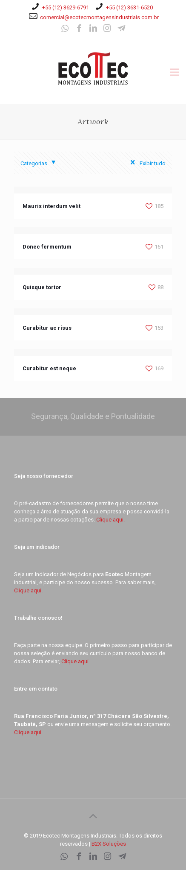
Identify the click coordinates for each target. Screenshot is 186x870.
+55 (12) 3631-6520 (129, 7)
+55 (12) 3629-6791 (65, 7)
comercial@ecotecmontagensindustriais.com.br (99, 17)
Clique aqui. (110, 519)
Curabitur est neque (49, 368)
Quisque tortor (42, 287)
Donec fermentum (47, 246)
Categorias (39, 163)
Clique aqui (75, 661)
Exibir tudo (146, 163)
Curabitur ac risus (47, 328)
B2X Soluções (109, 844)
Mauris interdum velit (51, 206)
